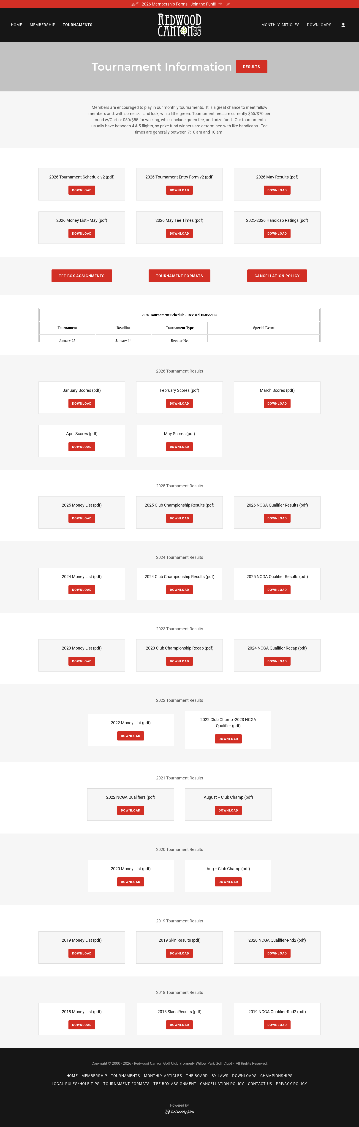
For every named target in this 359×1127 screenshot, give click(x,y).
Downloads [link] (319, 25)
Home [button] (72, 1076)
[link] (179, 24)
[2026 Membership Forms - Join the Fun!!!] (179, 4)
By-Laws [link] (220, 1076)
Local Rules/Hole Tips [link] (76, 1084)
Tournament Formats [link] (126, 1084)
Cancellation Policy (277, 276)
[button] (343, 25)
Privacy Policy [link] (291, 1084)
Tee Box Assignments (82, 276)
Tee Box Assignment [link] (174, 1084)
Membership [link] (42, 25)
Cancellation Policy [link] (222, 1084)
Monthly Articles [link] (280, 25)
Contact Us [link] (260, 1084)
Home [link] (16, 25)
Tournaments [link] (78, 25)
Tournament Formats (179, 276)
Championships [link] (276, 1076)
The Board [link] (197, 1076)
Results (251, 67)
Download (82, 190)
